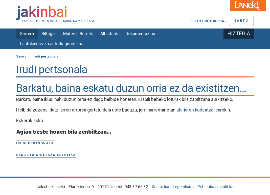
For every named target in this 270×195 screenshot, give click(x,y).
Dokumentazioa (140, 33)
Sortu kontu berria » (208, 21)
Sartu (241, 20)
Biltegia (48, 33)
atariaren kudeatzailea (198, 110)
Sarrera (27, 33)
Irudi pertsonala (35, 143)
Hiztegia (238, 34)
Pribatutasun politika (215, 186)
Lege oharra (183, 186)
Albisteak (109, 33)
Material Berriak (78, 33)
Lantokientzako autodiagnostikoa (51, 43)
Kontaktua (160, 186)
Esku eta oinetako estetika (46, 155)
